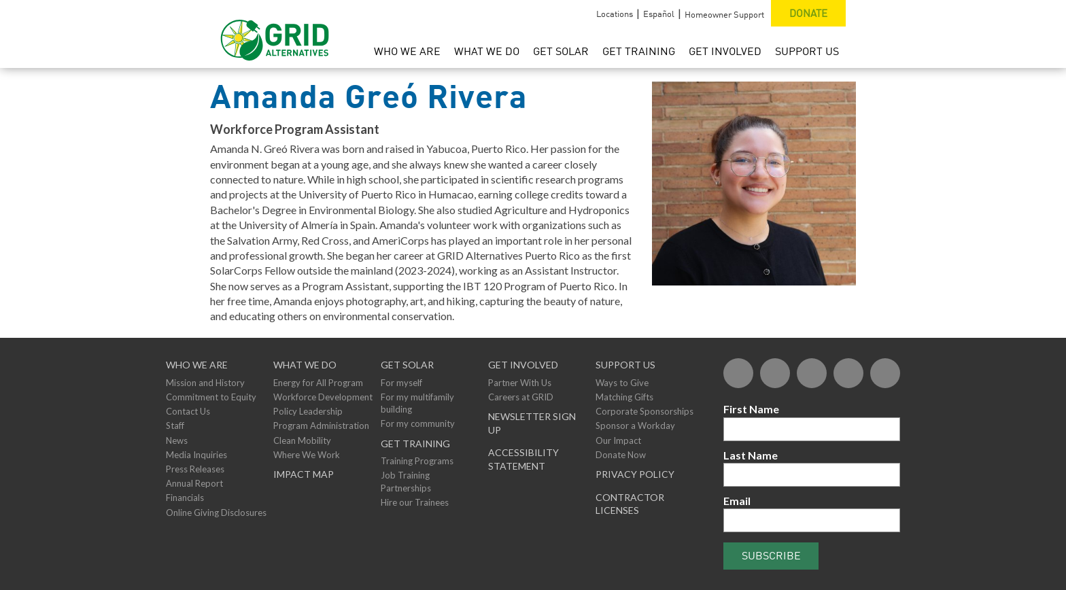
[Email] (811, 520)
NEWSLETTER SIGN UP (532, 423)
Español (658, 13)
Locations (614, 13)
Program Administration (321, 425)
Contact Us (188, 411)
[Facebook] (738, 373)
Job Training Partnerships (406, 481)
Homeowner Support (724, 14)
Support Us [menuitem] (807, 51)
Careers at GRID (520, 397)
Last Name (750, 455)
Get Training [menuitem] (638, 51)
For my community (418, 423)
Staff (175, 425)
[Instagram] (885, 373)
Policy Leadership (308, 411)
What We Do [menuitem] (486, 51)
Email (737, 500)
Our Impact (618, 440)
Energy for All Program (318, 382)
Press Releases (195, 469)
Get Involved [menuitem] (725, 51)
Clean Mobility (302, 440)
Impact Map (303, 474)
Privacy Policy (635, 474)
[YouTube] (848, 373)
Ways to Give (622, 382)
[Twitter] (775, 373)
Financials (185, 497)
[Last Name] (811, 475)
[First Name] (811, 429)
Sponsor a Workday (635, 425)
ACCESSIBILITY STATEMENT (523, 459)
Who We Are (197, 364)
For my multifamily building (417, 403)
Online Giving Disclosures (216, 512)
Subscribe (771, 555)
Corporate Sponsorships (644, 411)
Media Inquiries (196, 454)
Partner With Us (519, 382)
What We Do (305, 364)
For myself (401, 382)
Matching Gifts (624, 397)
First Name (751, 408)
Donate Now (621, 454)
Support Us (625, 364)
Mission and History (205, 382)
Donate (808, 13)
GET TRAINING (415, 443)
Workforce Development (323, 397)
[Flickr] (812, 373)
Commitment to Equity (211, 397)
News (177, 440)
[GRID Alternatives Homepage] (275, 34)
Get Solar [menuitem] (561, 51)
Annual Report (194, 483)
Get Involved (523, 364)
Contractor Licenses (630, 504)
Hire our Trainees (415, 502)
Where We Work (306, 454)
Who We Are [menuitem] (407, 51)
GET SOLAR (407, 364)
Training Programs (417, 460)
